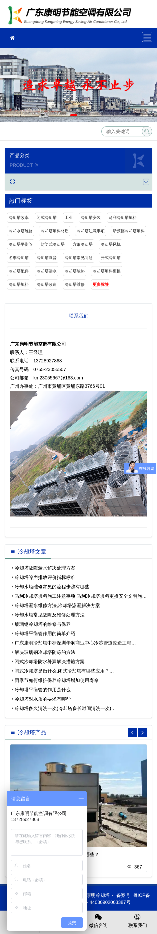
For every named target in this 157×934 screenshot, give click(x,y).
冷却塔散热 (75, 271)
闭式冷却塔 (47, 217)
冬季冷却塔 (19, 257)
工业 (69, 217)
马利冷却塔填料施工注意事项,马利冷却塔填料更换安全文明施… (81, 596)
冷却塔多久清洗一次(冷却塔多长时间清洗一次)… (65, 708)
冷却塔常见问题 (79, 257)
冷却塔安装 (91, 217)
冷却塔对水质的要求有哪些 (43, 699)
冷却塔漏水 (47, 271)
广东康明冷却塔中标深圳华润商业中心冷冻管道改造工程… (75, 643)
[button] (73, 115)
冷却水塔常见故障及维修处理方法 (50, 614)
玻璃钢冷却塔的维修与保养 (43, 624)
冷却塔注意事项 (91, 231)
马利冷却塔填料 (123, 217)
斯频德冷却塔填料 (129, 231)
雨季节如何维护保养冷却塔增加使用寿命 (57, 680)
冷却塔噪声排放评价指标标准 (45, 577)
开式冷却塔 (111, 257)
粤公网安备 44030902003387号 (94, 902)
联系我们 (137, 920)
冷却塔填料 (19, 284)
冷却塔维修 (75, 284)
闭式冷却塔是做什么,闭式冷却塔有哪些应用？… (64, 671)
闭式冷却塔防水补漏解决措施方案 (50, 661)
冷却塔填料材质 (55, 231)
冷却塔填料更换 (71, 16)
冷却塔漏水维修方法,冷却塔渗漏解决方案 (57, 605)
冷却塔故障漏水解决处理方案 (45, 568)
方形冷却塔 (83, 244)
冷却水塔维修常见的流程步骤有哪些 (52, 586)
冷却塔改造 (47, 284)
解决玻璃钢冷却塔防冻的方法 (45, 652)
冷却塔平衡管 (21, 244)
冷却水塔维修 (21, 231)
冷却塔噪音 (47, 257)
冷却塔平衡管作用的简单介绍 (45, 633)
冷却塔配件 (19, 271)
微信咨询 (98, 920)
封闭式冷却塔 (53, 244)
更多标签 (101, 284)
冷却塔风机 (111, 244)
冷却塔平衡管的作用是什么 (43, 689)
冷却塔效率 (19, 217)
